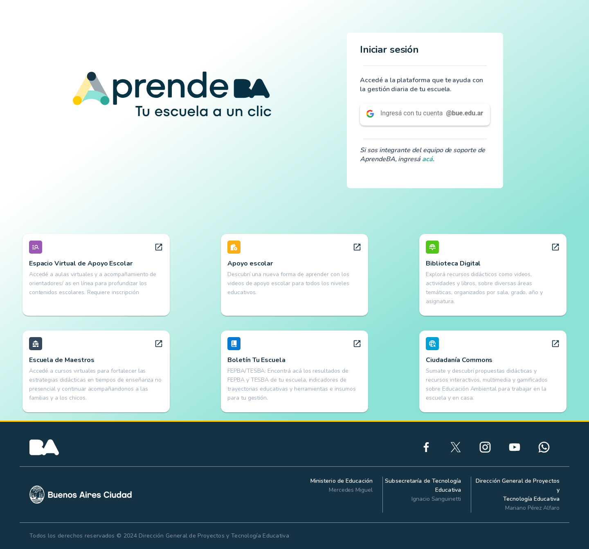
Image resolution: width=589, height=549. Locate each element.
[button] (425, 115)
